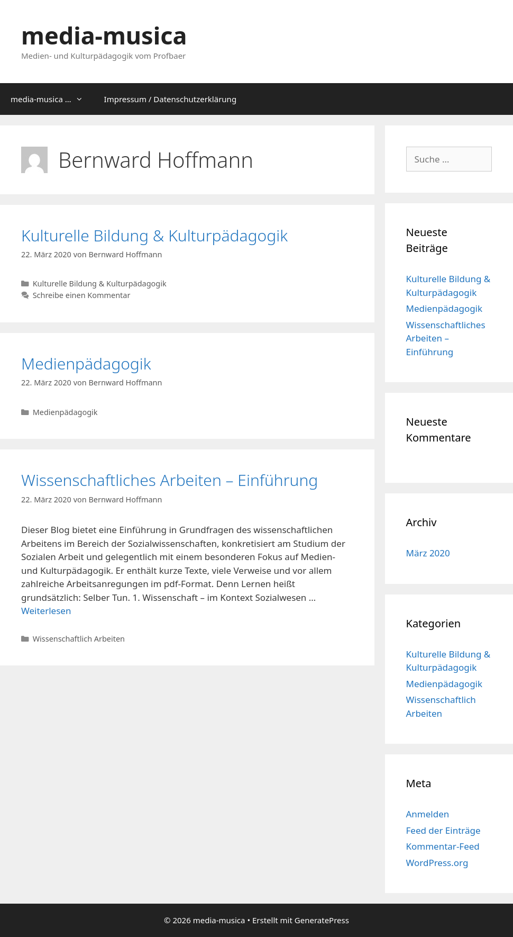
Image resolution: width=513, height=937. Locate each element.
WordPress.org (437, 863)
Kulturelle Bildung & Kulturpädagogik (154, 235)
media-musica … (52, 99)
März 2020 (428, 553)
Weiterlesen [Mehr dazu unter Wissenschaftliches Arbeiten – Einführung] (46, 611)
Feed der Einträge (443, 830)
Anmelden (428, 814)
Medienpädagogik (86, 363)
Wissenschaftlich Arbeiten (79, 639)
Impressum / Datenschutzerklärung (170, 99)
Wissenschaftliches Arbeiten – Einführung (169, 480)
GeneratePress (322, 920)
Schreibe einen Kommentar (82, 295)
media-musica (104, 35)
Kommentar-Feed (443, 846)
